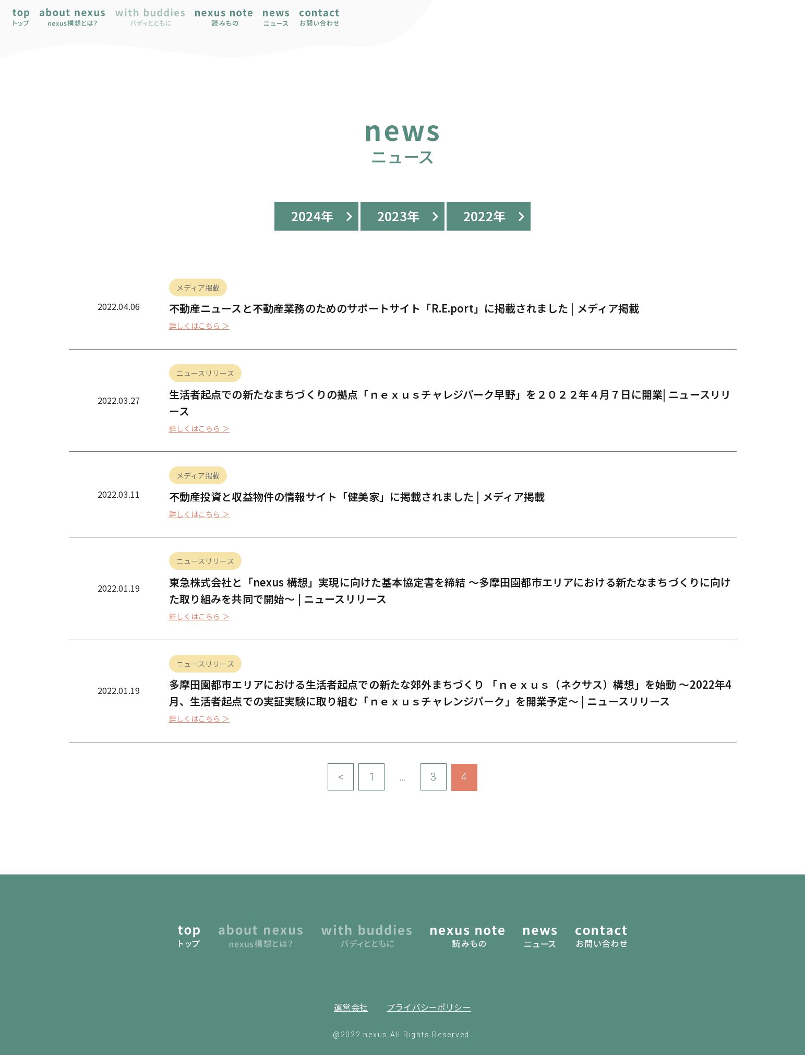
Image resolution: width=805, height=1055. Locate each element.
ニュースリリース (205, 373)
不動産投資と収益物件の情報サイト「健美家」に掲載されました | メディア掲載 (357, 496)
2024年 (312, 216)
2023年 (398, 216)
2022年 (484, 216)
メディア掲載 (198, 287)
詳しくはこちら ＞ (199, 325)
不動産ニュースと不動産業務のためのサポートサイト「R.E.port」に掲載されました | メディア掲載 (404, 308)
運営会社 (351, 1007)
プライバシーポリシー (429, 1007)
